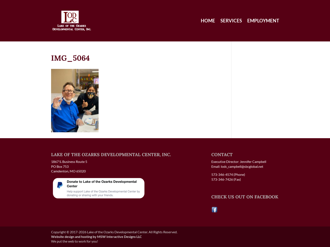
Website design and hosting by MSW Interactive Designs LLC (96, 237)
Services (231, 21)
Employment (263, 21)
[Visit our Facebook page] (214, 211)
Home (208, 21)
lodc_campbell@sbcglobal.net (242, 166)
